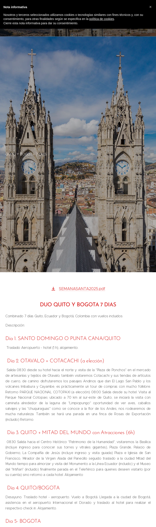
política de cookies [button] (101, 19)
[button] (150, 6)
